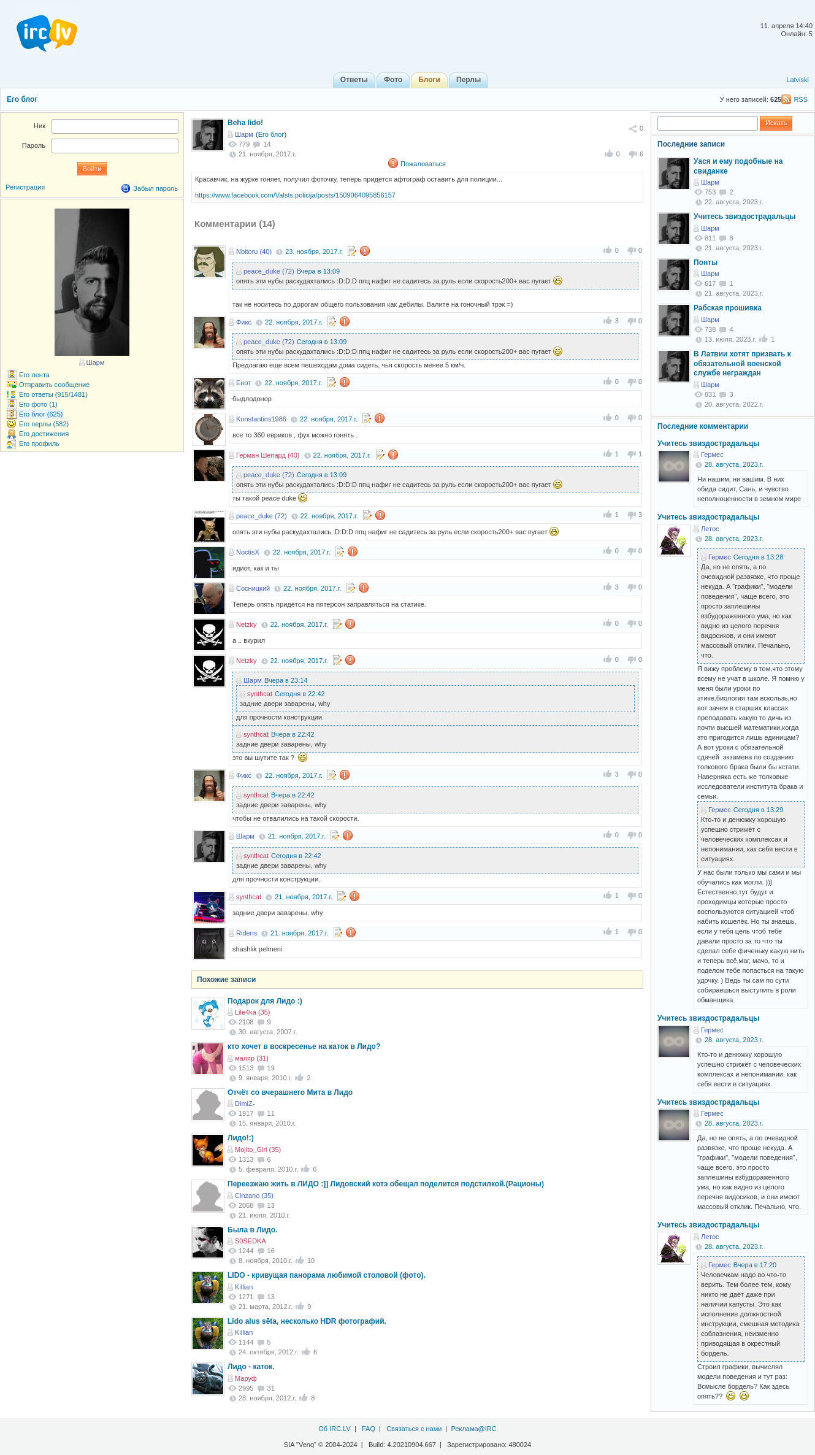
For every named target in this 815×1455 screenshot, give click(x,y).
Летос (710, 528)
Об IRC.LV (334, 1428)
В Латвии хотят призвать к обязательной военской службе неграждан (742, 363)
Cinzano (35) (254, 1195)
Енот (243, 382)
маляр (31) (252, 1058)
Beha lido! (245, 122)
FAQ (368, 1428)
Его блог (22, 99)
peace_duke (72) (268, 271)
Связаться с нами (414, 1428)
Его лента (34, 374)
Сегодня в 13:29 (758, 809)
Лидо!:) (241, 1138)
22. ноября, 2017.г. (294, 322)
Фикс (243, 322)
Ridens (246, 933)
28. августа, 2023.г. (734, 464)
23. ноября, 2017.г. (314, 251)
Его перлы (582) (44, 424)
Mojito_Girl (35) (258, 1149)
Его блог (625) (41, 414)
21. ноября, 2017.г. (297, 836)
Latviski (797, 79)
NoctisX (247, 552)
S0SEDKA (250, 1241)
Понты (705, 262)
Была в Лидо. (252, 1230)
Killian (244, 1287)
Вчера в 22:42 (293, 734)
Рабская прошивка (728, 308)
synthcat (259, 693)
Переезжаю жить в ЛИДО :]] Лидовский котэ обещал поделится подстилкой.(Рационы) (386, 1184)
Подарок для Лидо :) (265, 1001)
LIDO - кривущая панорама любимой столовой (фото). (327, 1275)
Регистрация (25, 187)
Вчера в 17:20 (755, 1265)
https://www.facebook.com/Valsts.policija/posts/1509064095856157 (295, 195)
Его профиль (39, 443)
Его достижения (44, 433)
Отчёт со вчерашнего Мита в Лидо (290, 1092)
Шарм (244, 134)
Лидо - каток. (251, 1366)
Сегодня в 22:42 (300, 693)
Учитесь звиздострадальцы (745, 216)
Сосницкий (253, 588)
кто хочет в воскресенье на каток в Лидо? (304, 1046)
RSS (801, 99)
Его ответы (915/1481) (53, 394)
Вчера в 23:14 (286, 680)
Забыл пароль (155, 188)
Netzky (246, 624)
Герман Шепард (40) (267, 455)
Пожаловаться (423, 163)
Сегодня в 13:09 (322, 341)
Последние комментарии (702, 426)
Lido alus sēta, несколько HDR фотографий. (307, 1321)
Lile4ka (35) (252, 1012)
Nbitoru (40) (254, 251)
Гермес (712, 454)
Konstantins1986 (261, 419)
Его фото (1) (38, 404)
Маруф (246, 1378)
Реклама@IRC (474, 1428)
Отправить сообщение (54, 384)
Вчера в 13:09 (318, 271)
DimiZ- (244, 1103)
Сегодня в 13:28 (758, 557)
